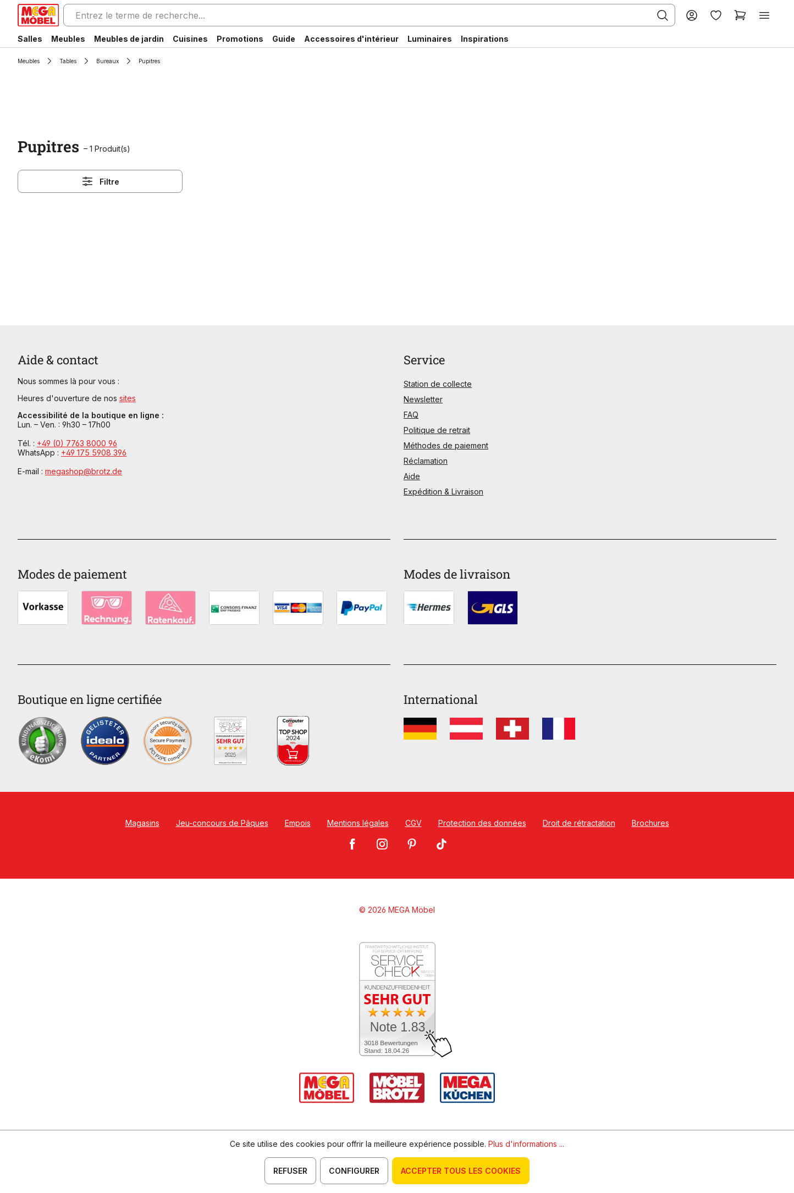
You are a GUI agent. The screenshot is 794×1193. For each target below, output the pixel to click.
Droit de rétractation (579, 823)
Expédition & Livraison (443, 491)
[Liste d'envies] (716, 15)
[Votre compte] (692, 15)
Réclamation (426, 460)
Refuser (290, 1170)
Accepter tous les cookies (461, 1170)
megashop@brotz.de (83, 471)
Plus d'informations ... (526, 1143)
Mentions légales (358, 823)
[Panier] (740, 15)
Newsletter (423, 399)
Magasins (142, 823)
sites (127, 398)
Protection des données (482, 823)
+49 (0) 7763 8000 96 (77, 443)
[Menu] (764, 15)
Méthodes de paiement (446, 445)
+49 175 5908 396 (93, 452)
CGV (413, 823)
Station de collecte (438, 384)
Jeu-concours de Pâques (222, 823)
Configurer (354, 1170)
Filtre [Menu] (100, 181)
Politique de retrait (437, 430)
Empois (298, 823)
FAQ (411, 414)
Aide (412, 476)
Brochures (650, 823)
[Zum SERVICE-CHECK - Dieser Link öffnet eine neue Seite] (397, 1000)
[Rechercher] (662, 15)
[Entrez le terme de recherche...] (369, 15)
